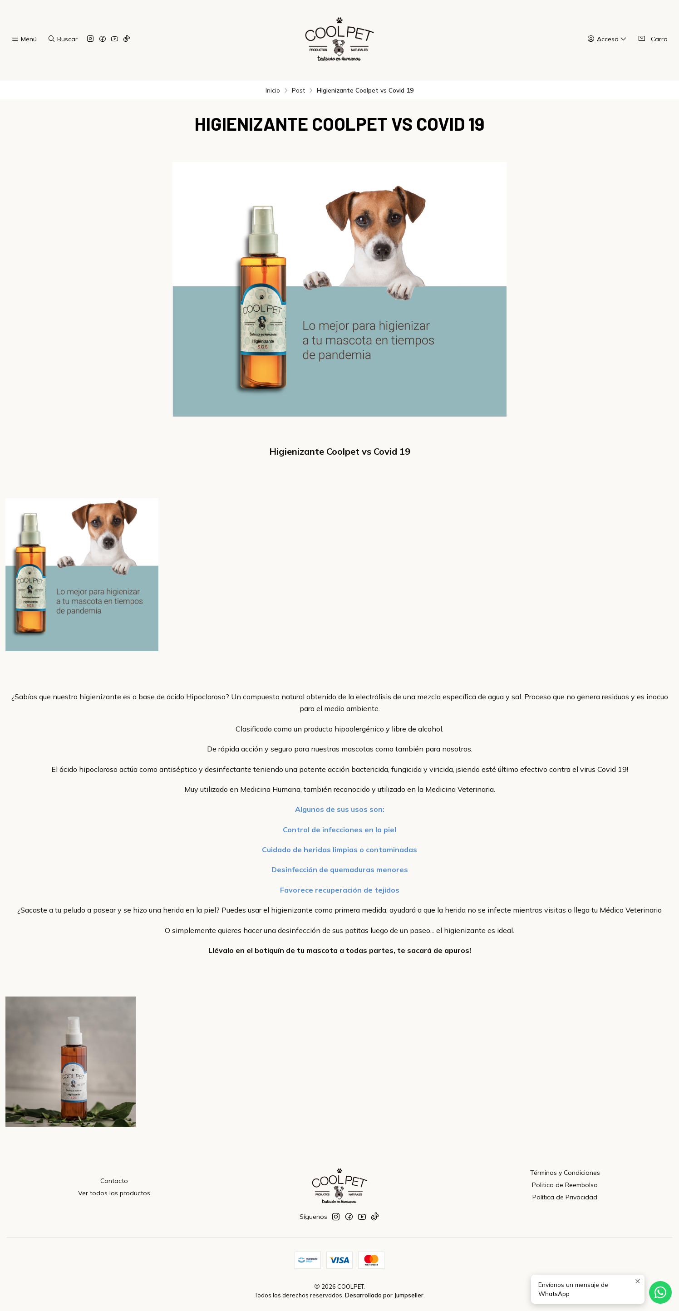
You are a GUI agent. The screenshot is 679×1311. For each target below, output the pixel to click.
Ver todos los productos (114, 1193)
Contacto (114, 1181)
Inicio (273, 90)
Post (298, 90)
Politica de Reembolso (565, 1185)
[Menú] (24, 39)
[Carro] (652, 39)
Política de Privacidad (564, 1197)
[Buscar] (62, 39)
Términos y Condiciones (565, 1173)
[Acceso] (607, 39)
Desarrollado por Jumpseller (384, 1295)
